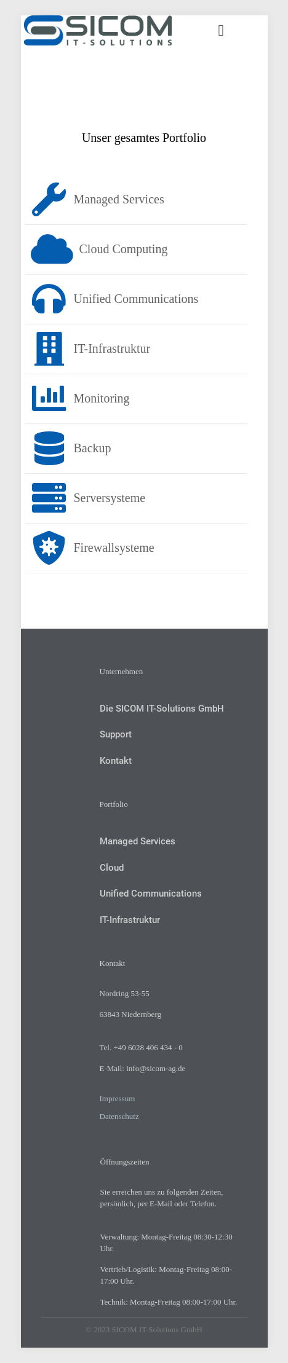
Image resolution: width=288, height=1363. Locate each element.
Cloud (112, 867)
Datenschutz (119, 1116)
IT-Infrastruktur (130, 919)
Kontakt (116, 760)
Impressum (117, 1098)
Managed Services (137, 841)
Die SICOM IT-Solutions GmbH (162, 708)
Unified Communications (151, 893)
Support (116, 734)
